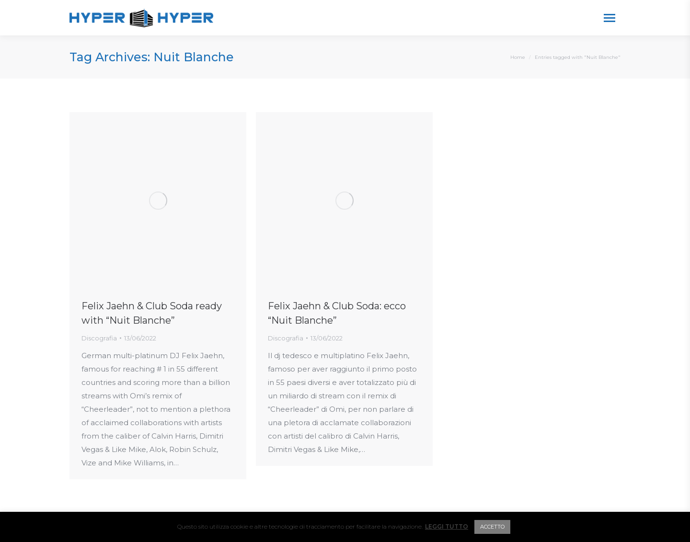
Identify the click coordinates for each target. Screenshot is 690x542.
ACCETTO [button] (492, 526)
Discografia (99, 338)
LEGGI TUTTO (446, 526)
